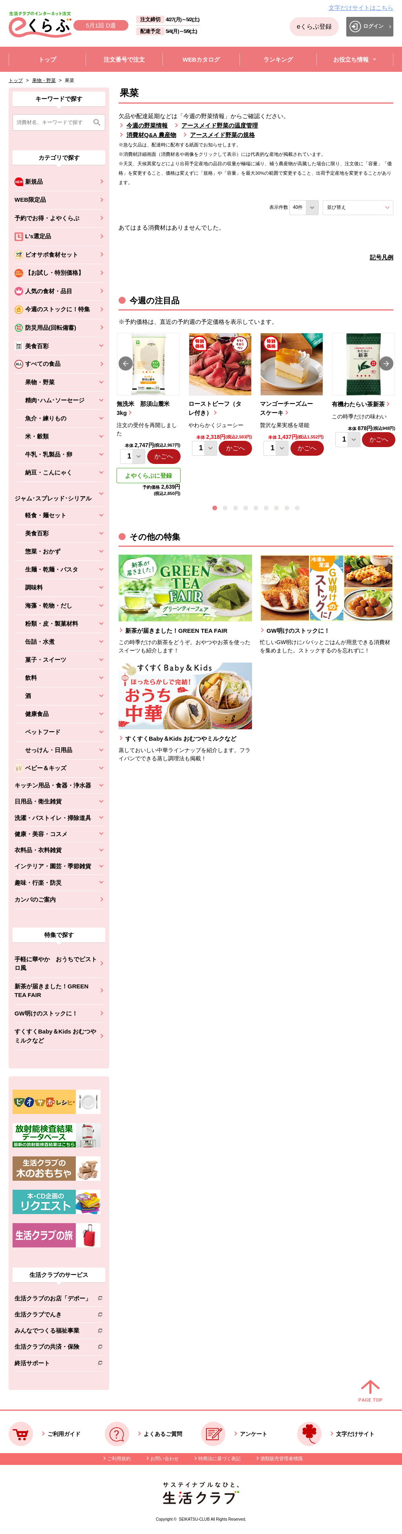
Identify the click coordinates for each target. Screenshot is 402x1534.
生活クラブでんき (53, 1316)
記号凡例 (381, 257)
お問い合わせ (164, 1458)
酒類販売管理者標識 (281, 1458)
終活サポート (53, 1365)
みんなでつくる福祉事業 (53, 1332)
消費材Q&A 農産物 (151, 134)
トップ (16, 80)
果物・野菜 (44, 80)
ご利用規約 (119, 1458)
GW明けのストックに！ (46, 1013)
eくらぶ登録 (314, 26)
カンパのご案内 (35, 899)
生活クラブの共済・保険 (53, 1348)
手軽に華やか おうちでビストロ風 (56, 964)
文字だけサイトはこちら (361, 7)
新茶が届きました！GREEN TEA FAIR (51, 991)
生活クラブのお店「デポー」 (53, 1300)
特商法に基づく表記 (219, 1458)
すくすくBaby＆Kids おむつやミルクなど (55, 1036)
